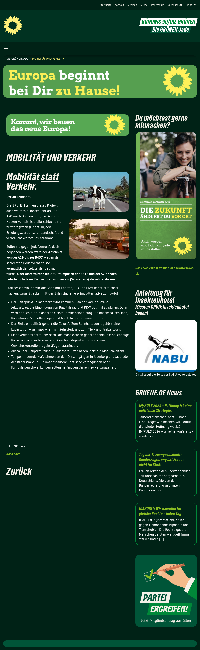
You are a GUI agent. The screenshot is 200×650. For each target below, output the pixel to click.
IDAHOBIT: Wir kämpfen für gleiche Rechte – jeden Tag (160, 511)
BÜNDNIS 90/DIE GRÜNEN (168, 21)
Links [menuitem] (189, 5)
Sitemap (132, 5)
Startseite (105, 5)
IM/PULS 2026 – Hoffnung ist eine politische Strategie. (165, 408)
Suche (144, 5)
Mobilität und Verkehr (48, 58)
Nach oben (13, 454)
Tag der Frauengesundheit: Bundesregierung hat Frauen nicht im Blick (161, 459)
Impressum (157, 5)
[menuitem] (105, 5)
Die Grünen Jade (17, 58)
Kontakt (119, 5)
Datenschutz (174, 5)
